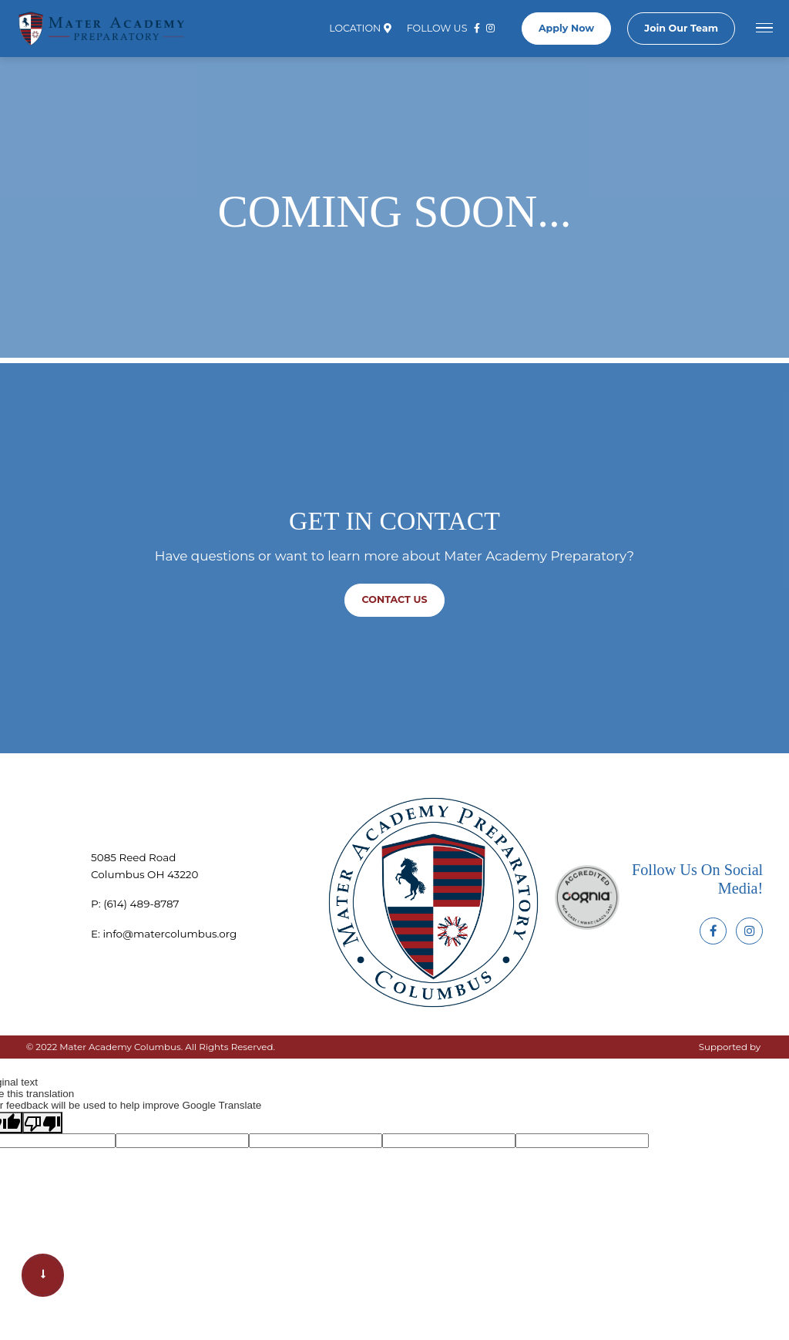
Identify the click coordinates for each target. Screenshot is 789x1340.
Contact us (395, 599)
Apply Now (566, 32)
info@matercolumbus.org (169, 934)
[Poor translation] (42, 1122)
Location (360, 32)
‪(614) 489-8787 (141, 903)
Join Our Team (681, 32)
